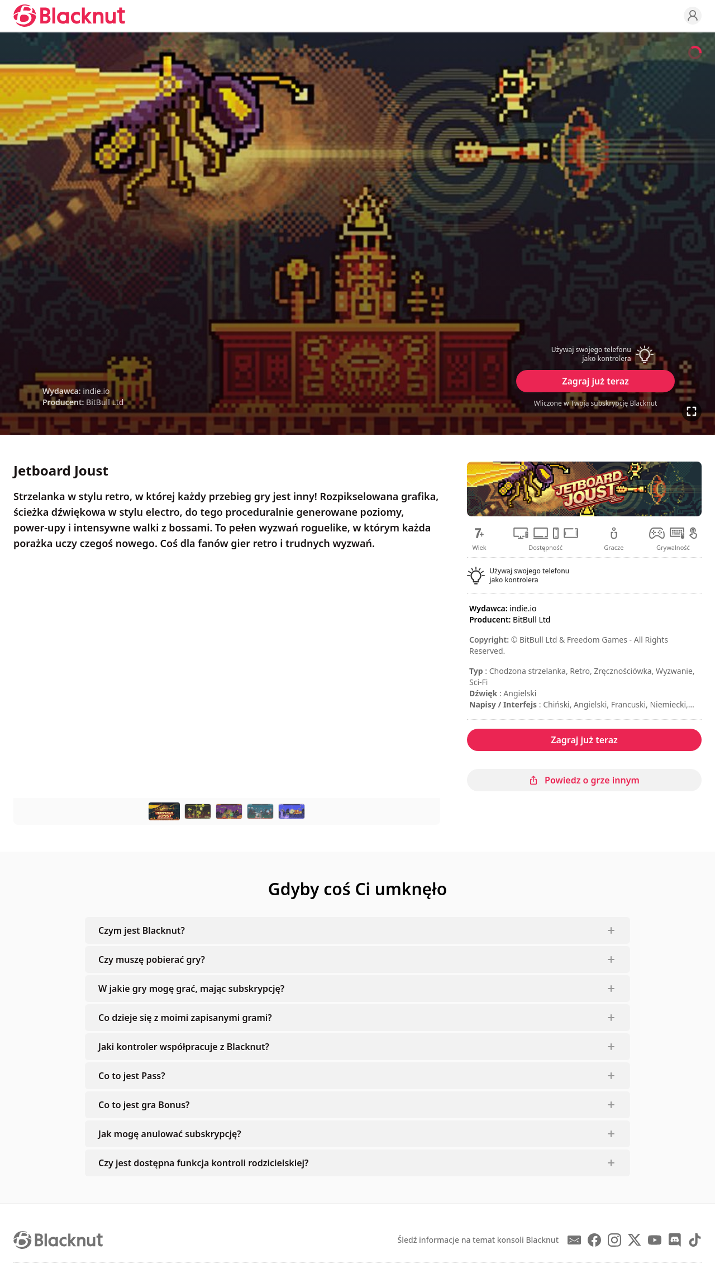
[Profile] (693, 16)
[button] (595, 354)
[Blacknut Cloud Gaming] (69, 15)
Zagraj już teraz (595, 381)
